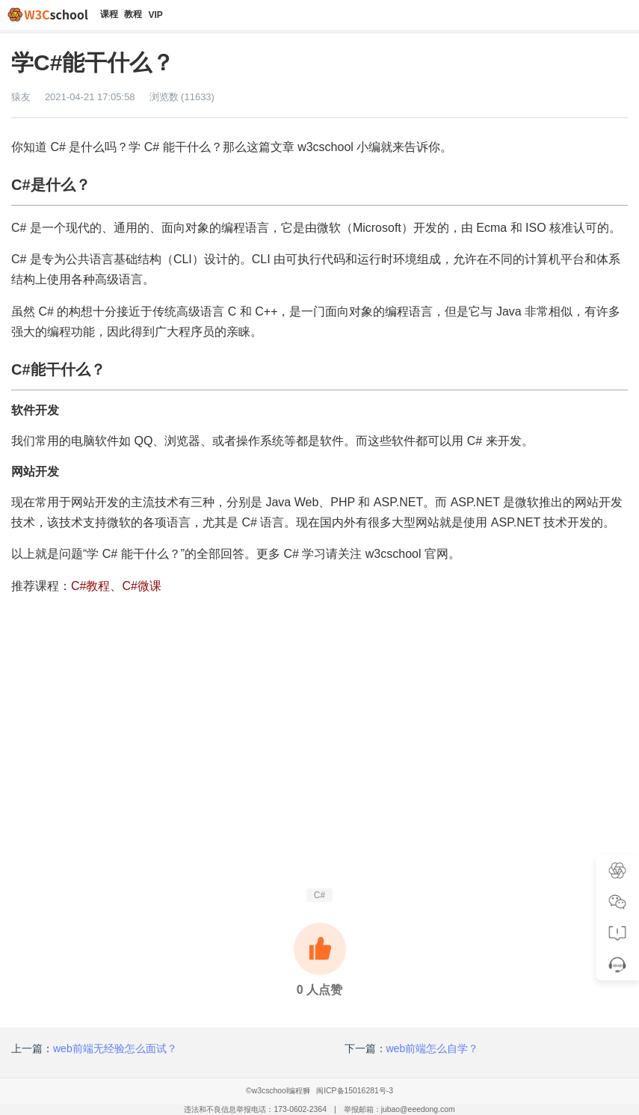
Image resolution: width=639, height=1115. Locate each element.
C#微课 (141, 586)
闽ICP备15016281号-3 (354, 1091)
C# (319, 895)
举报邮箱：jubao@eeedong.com (399, 1109)
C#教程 (90, 586)
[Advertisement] (319, 780)
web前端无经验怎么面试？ (115, 1048)
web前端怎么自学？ (432, 1048)
